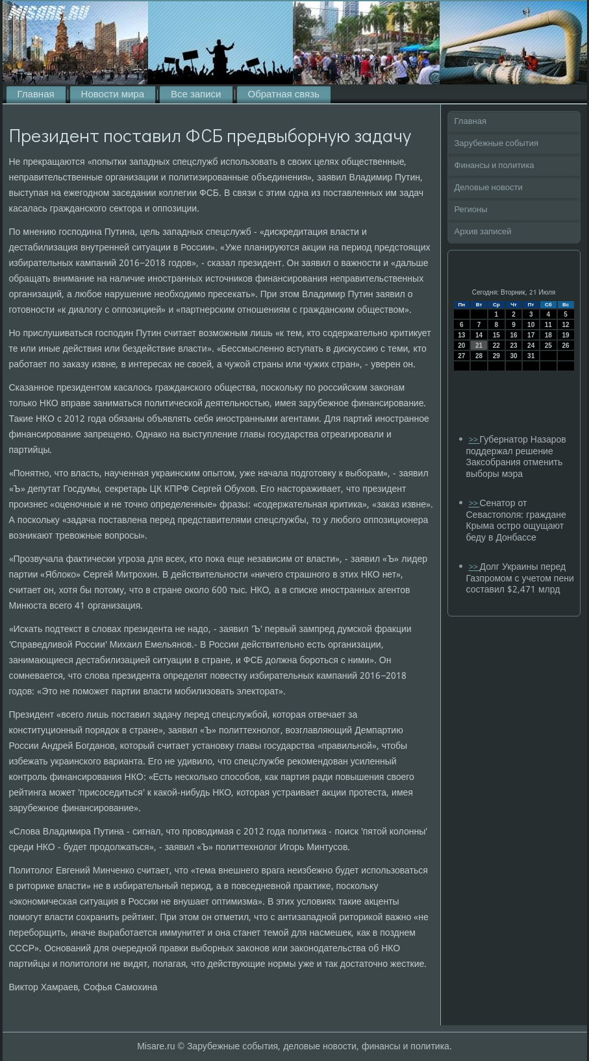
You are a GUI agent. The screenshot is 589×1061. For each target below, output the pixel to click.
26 (566, 345)
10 (530, 324)
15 (496, 335)
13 (461, 335)
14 (478, 335)
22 (496, 345)
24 (530, 345)
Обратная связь (284, 94)
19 (566, 335)
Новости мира (112, 94)
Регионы (471, 209)
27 (461, 356)
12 (566, 324)
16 (513, 335)
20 (461, 345)
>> (474, 440)
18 (548, 335)
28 (478, 356)
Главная (36, 94)
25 (548, 345)
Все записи (196, 94)
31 (530, 356)
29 (496, 356)
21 (478, 345)
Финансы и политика (494, 165)
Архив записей (483, 232)
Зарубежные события (497, 143)
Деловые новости (489, 187)
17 (530, 335)
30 (513, 356)
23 (513, 345)
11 (548, 324)
